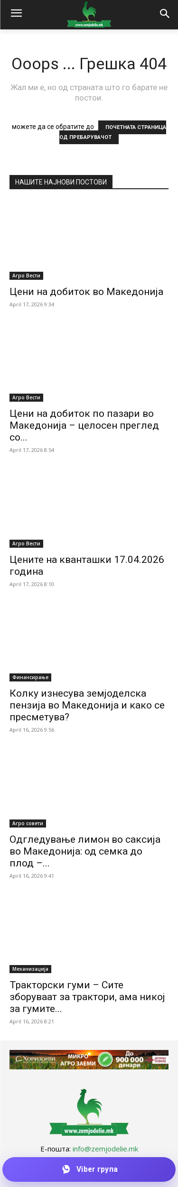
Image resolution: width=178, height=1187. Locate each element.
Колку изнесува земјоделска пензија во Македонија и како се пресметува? (87, 705)
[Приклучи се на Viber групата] (89, 1169)
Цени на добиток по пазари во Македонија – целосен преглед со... (84, 425)
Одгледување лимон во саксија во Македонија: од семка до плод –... (84, 851)
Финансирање (30, 677)
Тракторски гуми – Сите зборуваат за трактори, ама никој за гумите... (87, 996)
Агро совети (27, 823)
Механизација (30, 969)
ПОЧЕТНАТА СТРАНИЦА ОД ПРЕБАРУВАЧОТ (112, 132)
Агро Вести (26, 275)
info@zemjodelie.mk (105, 1148)
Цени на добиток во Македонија (86, 291)
